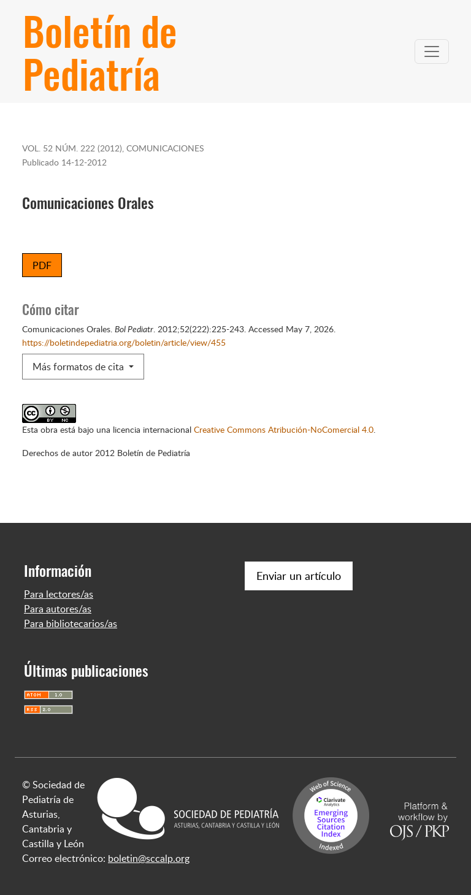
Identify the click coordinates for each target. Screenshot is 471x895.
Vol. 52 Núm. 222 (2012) (72, 148)
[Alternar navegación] (432, 51)
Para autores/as (57, 608)
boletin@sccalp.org (149, 858)
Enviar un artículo (298, 575)
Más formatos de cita (79, 366)
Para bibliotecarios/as (70, 623)
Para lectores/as (58, 594)
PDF (42, 265)
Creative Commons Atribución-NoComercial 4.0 (283, 429)
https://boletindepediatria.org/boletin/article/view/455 (124, 342)
